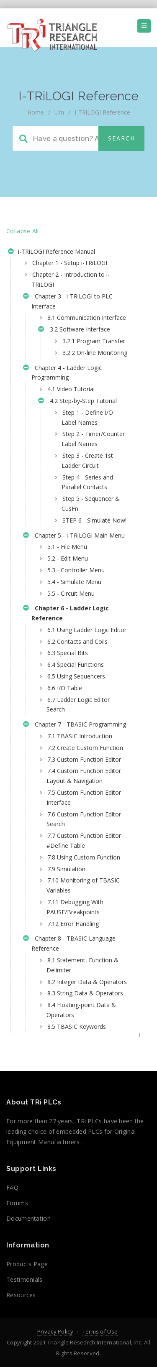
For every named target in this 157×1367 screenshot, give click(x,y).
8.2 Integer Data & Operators (87, 982)
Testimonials (24, 1279)
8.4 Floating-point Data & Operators (81, 1010)
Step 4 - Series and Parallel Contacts (87, 482)
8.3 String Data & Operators (85, 993)
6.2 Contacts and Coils (77, 641)
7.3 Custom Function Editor (84, 759)
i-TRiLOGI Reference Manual (51, 252)
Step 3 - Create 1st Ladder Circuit (87, 460)
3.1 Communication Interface (86, 317)
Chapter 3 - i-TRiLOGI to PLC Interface (68, 301)
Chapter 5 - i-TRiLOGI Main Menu (74, 536)
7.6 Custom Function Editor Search (83, 819)
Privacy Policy (55, 1331)
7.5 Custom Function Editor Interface (83, 797)
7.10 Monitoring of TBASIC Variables (83, 885)
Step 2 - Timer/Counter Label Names (93, 439)
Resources (21, 1295)
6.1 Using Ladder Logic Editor (86, 630)
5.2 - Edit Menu (67, 558)
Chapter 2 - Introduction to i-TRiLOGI (70, 279)
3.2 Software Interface (74, 330)
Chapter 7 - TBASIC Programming (74, 725)
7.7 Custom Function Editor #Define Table (83, 840)
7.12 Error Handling (73, 924)
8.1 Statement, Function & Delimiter (82, 965)
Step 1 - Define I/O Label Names (87, 417)
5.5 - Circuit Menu (71, 593)
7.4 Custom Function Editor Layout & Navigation (83, 776)
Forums (17, 1203)
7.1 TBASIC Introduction (79, 736)
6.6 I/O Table (64, 688)
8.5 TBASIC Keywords (76, 1026)
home (35, 112)
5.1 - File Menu (67, 547)
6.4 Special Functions (75, 664)
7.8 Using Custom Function (83, 857)
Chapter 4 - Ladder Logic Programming (62, 373)
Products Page (27, 1264)
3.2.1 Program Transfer (93, 341)
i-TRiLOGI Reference (102, 112)
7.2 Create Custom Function (85, 748)
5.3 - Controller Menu (76, 570)
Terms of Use (100, 1331)
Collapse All (22, 231)
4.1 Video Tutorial (71, 389)
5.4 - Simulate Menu (74, 582)
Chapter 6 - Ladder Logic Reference (66, 613)
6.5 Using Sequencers (76, 676)
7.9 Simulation (66, 869)
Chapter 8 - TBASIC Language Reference (69, 943)
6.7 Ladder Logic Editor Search (78, 705)
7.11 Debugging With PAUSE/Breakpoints (74, 907)
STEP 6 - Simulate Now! (94, 520)
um (59, 112)
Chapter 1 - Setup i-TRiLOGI (69, 263)
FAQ (12, 1187)
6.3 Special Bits (67, 653)
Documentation (28, 1218)
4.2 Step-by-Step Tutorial (77, 402)
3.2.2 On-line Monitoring (94, 353)
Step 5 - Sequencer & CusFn (91, 504)
